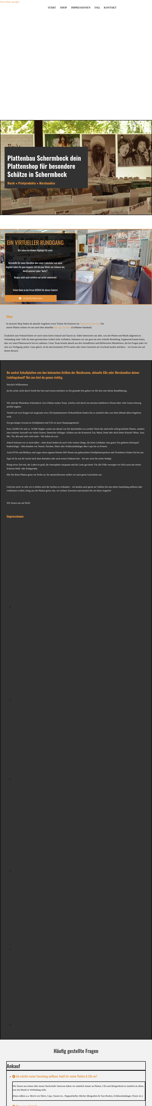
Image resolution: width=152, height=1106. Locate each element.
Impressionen (80, 7)
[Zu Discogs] (135, 10)
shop (63, 7)
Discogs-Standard (62, 327)
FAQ (97, 7)
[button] (31, 298)
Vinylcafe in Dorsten (90, 323)
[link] (13, 1076)
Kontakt (110, 7)
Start (52, 7)
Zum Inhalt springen (9, 2)
